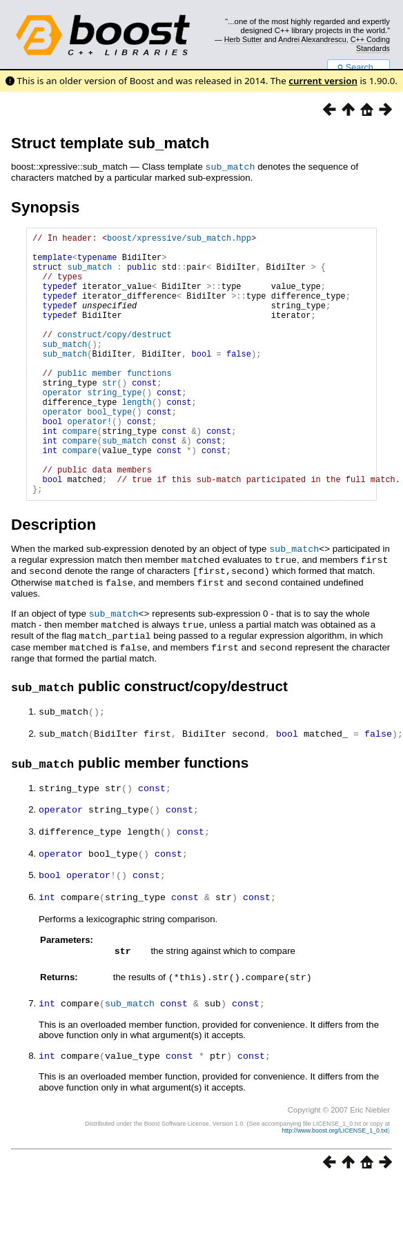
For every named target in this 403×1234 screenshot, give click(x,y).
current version (322, 80)
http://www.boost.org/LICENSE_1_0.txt (335, 1171)
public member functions (114, 403)
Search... (358, 67)
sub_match (230, 166)
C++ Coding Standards (370, 43)
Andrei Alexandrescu (312, 39)
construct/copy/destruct (114, 356)
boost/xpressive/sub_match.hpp (179, 239)
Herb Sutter (243, 39)
